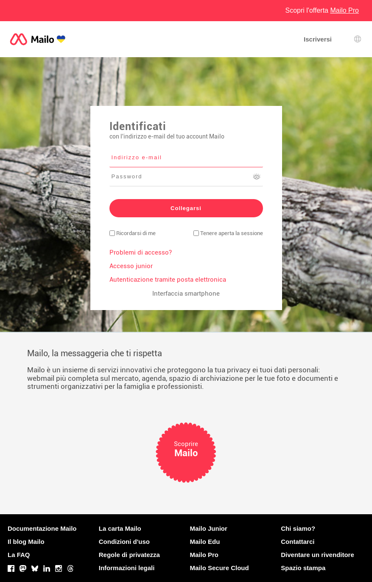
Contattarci (297, 541)
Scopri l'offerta (322, 10)
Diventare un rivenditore (317, 554)
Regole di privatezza (129, 554)
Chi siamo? (298, 528)
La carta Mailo (120, 528)
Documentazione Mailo (42, 528)
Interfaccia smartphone (186, 293)
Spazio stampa (303, 567)
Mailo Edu (205, 541)
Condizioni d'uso (124, 541)
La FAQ (19, 554)
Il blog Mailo (26, 541)
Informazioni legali (127, 567)
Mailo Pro (204, 554)
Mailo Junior (208, 528)
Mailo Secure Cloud (219, 567)
